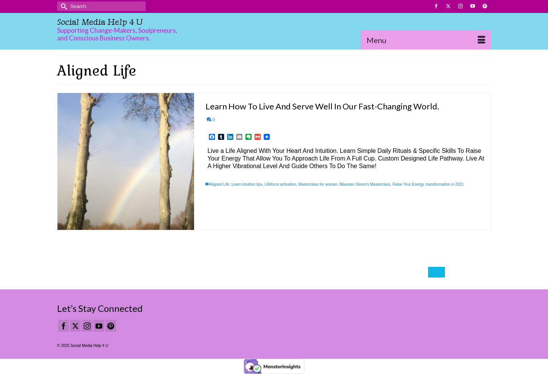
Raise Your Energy (408, 184)
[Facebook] (63, 326)
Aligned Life (219, 184)
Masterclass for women (318, 184)
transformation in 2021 (445, 184)
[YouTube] (99, 326)
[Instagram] (87, 326)
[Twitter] (75, 326)
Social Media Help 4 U (100, 22)
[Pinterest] (110, 326)
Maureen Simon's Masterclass (364, 184)
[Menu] (426, 40)
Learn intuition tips (246, 184)
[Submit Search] (62, 6)
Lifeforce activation (280, 184)
